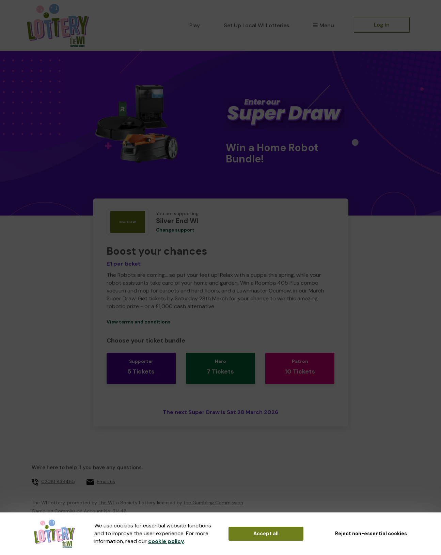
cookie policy (166, 541)
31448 (120, 499)
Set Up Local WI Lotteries (256, 25)
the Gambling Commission (213, 490)
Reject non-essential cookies (371, 533)
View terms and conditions (139, 322)
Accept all (266, 533)
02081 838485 (58, 469)
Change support (175, 230)
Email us (106, 469)
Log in (382, 24)
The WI (106, 490)
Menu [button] (323, 25)
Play (194, 25)
